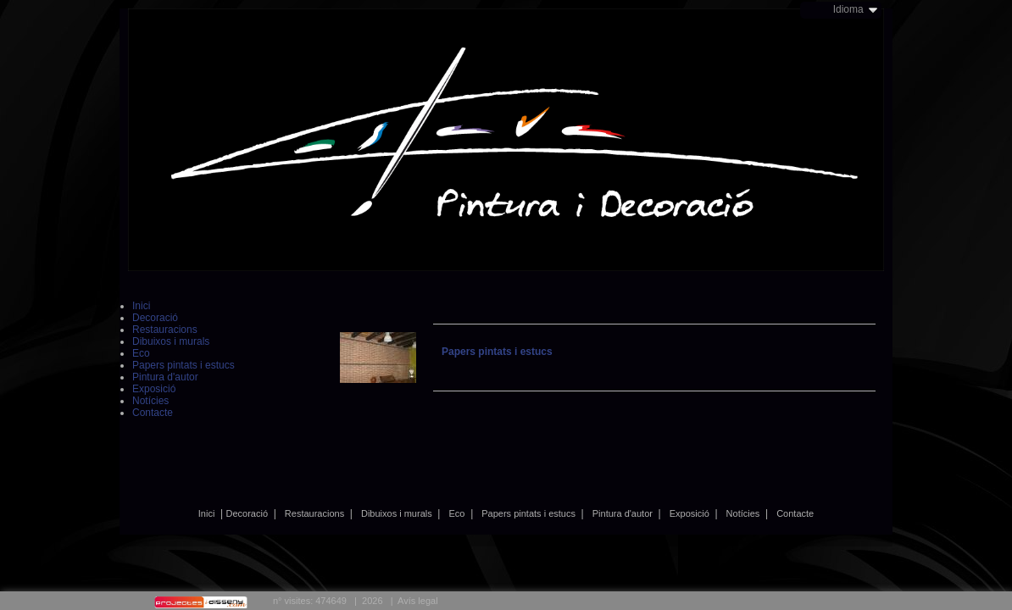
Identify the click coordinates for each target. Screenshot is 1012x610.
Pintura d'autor (622, 513)
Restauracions (314, 513)
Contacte (795, 513)
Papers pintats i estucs (528, 513)
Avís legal (418, 601)
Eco (457, 513)
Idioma (848, 9)
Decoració (247, 513)
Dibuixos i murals (396, 513)
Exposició (689, 513)
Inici (206, 513)
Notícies (743, 513)
